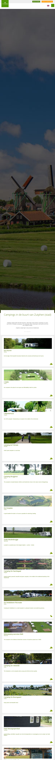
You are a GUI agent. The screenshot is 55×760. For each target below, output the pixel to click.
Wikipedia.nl (28, 331)
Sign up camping (36, 1)
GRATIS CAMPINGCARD (47, 1)
